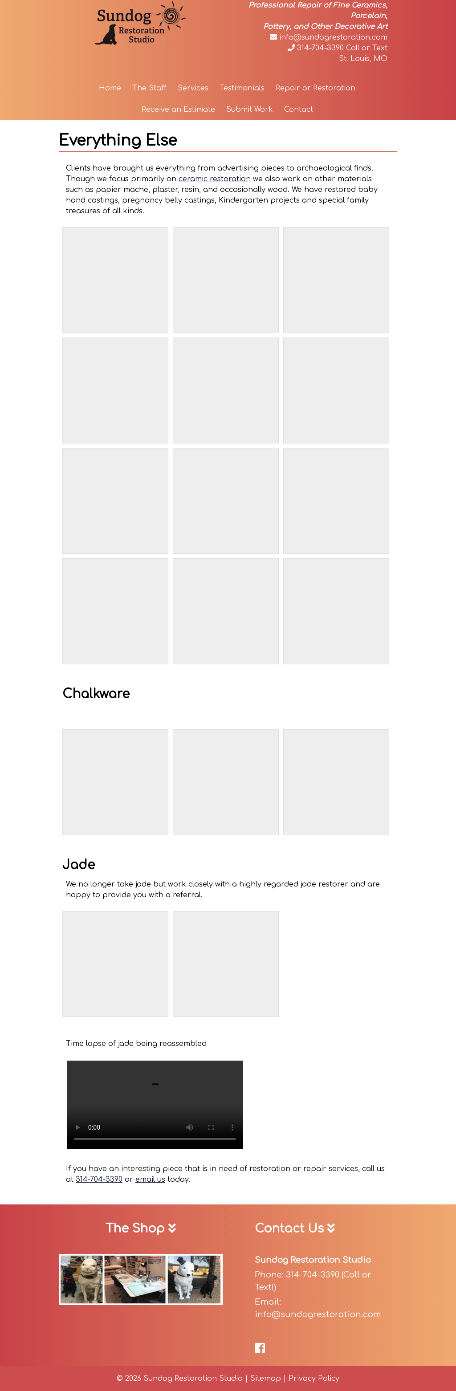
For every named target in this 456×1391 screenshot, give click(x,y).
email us (150, 1179)
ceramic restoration (215, 179)
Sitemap (265, 1379)
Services (193, 88)
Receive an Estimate (178, 110)
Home (110, 88)
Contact (298, 110)
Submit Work (249, 110)
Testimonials (242, 88)
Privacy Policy (314, 1379)
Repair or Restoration (315, 88)
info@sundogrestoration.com (328, 37)
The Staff (149, 88)
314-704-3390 (316, 48)
